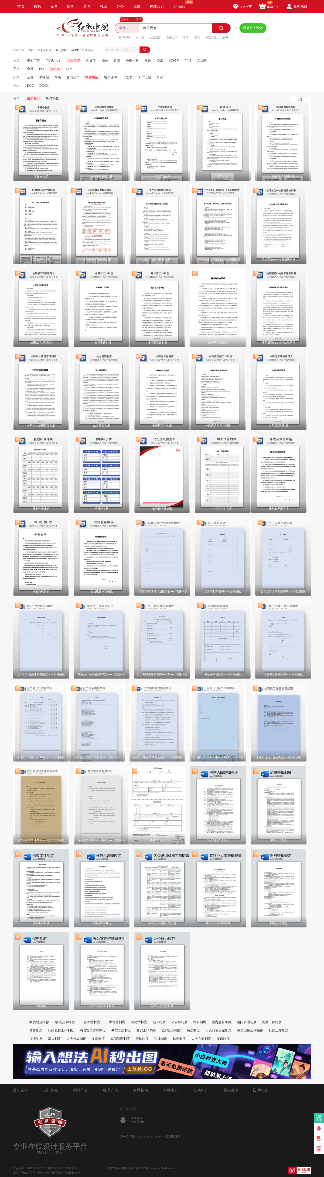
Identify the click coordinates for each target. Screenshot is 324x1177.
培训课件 (110, 77)
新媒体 (91, 60)
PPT (42, 69)
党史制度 (35, 1030)
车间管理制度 (120, 1039)
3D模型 (174, 60)
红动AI (181, 4)
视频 (103, 6)
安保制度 (223, 1039)
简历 (58, 77)
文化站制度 (139, 1022)
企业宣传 (155, 37)
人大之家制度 (201, 1039)
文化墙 (140, 37)
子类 (16, 69)
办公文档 (61, 50)
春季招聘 (124, 37)
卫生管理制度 (115, 1022)
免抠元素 (132, 60)
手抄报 (44, 77)
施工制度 (159, 1022)
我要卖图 (319, 1118)
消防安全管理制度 (93, 1030)
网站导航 (80, 1090)
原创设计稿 (44, 50)
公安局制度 (179, 1022)
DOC (30, 85)
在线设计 (157, 6)
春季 (186, 37)
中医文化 (211, 37)
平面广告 (33, 60)
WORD (75, 50)
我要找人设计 (253, 28)
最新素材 (20, 1090)
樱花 (197, 37)
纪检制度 (142, 1039)
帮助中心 (170, 1090)
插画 (70, 6)
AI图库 (202, 60)
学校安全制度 (65, 1022)
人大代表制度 (76, 1039)
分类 (16, 60)
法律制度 (160, 1039)
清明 (225, 37)
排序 (16, 98)
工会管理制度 (90, 1022)
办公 (120, 6)
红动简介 (200, 1090)
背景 (87, 6)
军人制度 (54, 1039)
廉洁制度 (193, 1030)
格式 (16, 85)
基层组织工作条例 (250, 1030)
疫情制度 (35, 1039)
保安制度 (199, 1022)
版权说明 (230, 1090)
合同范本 (73, 77)
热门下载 (52, 98)
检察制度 (179, 1039)
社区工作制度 (278, 1030)
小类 (16, 77)
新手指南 (140, 1090)
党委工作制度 (272, 1022)
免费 (136, 6)
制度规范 (91, 77)
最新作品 (33, 98)
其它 (160, 77)
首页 (21, 6)
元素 (54, 6)
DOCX (44, 85)
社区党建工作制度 (61, 1030)
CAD (160, 60)
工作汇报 (144, 77)
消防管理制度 (246, 1022)
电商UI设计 (54, 60)
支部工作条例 (146, 1030)
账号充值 (110, 1090)
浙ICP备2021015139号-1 (61, 1168)
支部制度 (98, 1039)
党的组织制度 (171, 1030)
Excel (69, 69)
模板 (37, 6)
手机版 (261, 1090)
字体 (188, 60)
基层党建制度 (121, 1030)
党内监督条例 (221, 1022)
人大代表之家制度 (218, 1030)
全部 (30, 69)
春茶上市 (171, 37)
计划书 (127, 77)
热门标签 (50, 1090)
